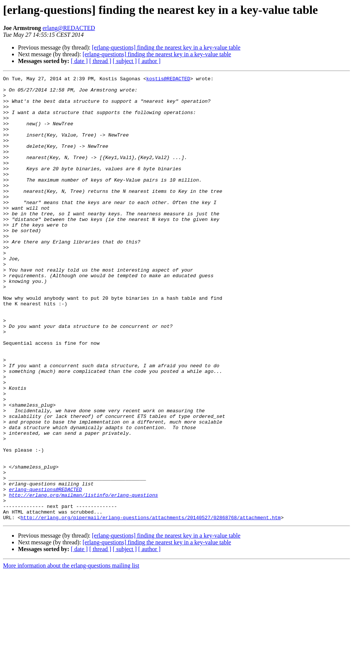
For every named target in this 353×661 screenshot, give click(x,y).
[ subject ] (125, 61)
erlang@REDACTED (68, 28)
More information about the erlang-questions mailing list (71, 654)
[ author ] (149, 61)
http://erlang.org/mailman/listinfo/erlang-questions (83, 579)
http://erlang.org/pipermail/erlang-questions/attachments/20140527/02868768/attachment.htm (151, 606)
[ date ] (79, 61)
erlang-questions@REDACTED (45, 572)
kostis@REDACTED (168, 79)
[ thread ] (100, 61)
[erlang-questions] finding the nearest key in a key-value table (166, 47)
